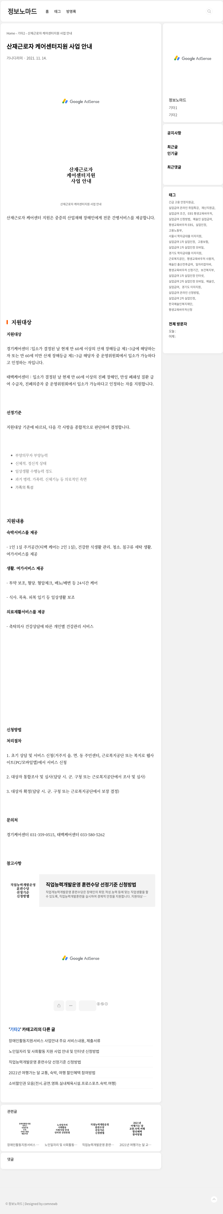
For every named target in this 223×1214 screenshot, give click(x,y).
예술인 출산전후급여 (181, 264)
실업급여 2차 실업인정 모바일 (186, 281)
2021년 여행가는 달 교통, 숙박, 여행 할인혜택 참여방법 (52, 1072)
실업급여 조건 (177, 213)
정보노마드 (22, 11)
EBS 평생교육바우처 (200, 213)
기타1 (173, 107)
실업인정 (201, 225)
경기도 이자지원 (191, 287)
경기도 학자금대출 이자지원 (185, 253)
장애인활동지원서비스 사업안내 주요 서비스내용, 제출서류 (54, 1040)
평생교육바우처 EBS (181, 225)
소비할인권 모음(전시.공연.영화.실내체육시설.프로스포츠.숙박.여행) (62, 1083)
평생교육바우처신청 (180, 309)
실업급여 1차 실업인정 (182, 241)
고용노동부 (175, 230)
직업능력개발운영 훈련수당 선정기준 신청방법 (45, 1062)
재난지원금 (208, 208)
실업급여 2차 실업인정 (182, 298)
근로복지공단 (176, 258)
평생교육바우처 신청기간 (183, 270)
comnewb (50, 1203)
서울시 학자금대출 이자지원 (185, 236)
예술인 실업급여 (202, 219)
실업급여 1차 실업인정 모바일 (186, 247)
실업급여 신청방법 (179, 219)
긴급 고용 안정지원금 (181, 202)
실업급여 (174, 287)
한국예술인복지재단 (180, 304)
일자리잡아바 (203, 264)
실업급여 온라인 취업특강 (184, 208)
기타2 (15, 1029)
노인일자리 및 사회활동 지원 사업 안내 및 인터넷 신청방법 (54, 1051)
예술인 (210, 281)
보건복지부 (207, 270)
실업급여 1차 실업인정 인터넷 (186, 275)
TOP (214, 1199)
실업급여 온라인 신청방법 (184, 292)
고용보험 (203, 241)
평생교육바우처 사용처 (200, 258)
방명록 (71, 11)
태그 (57, 11)
